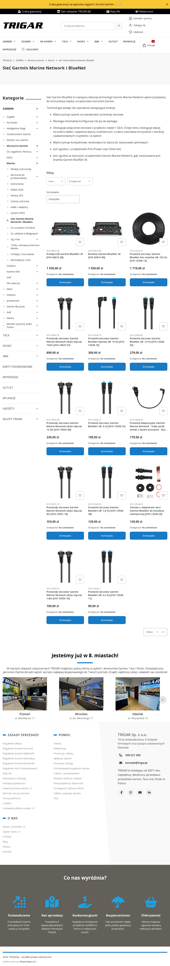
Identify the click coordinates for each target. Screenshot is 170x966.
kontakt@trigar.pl (136, 763)
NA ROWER (46, 41)
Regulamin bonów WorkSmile (19, 763)
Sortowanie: (52, 192)
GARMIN (7, 41)
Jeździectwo (13, 300)
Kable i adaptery (19, 207)
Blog (5, 841)
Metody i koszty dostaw (16, 793)
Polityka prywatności (14, 783)
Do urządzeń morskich (23, 227)
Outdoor (11, 265)
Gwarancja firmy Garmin (16, 788)
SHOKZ (81, 41)
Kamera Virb (13, 271)
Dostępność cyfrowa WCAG (69, 788)
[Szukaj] (119, 25)
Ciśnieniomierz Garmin (19, 134)
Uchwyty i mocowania (22, 254)
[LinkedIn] (149, 792)
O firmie (7, 836)
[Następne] (162, 699)
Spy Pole (15, 239)
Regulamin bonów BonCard (18, 748)
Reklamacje (60, 748)
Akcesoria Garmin (35, 60)
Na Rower (12, 122)
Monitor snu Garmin (17, 140)
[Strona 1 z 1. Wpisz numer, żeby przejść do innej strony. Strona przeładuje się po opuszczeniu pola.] (157, 632)
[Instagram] (130, 792)
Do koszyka (65, 282)
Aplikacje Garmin (63, 758)
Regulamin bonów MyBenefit (18, 753)
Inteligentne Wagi (16, 128)
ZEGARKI (26, 41)
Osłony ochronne (20, 201)
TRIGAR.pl (7, 60)
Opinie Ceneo (10, 831)
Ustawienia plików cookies (17, 808)
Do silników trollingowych (24, 233)
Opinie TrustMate (13, 826)
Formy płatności (11, 798)
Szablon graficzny (19, 961)
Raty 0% (7, 773)
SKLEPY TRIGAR (12, 419)
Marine (51, 60)
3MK (96, 41)
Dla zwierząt (13, 283)
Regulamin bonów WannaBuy (19, 758)
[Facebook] (121, 792)
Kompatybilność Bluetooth (68, 783)
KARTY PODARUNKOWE (17, 367)
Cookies (7, 803)
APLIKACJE (9, 398)
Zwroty (57, 743)
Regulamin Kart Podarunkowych (20, 768)
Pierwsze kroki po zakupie (68, 778)
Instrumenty (17, 183)
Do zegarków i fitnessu (19, 151)
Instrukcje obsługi (63, 763)
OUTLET (113, 41)
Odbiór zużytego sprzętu (67, 793)
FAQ (56, 798)
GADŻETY (8, 408)
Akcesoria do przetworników (19, 176)
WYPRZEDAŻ (9, 49)
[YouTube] (140, 792)
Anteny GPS (17, 195)
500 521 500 (132, 755)
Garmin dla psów (16, 306)
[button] (167, 4)
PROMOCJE (129, 41)
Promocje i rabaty (63, 753)
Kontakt (7, 851)
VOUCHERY (32, 49)
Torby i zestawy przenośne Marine (25, 247)
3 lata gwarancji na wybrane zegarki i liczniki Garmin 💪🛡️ (85, 4)
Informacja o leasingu (14, 778)
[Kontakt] (140, 18)
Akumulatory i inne (21, 260)
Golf (9, 277)
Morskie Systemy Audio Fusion (19, 325)
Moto (10, 157)
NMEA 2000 (17, 189)
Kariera (6, 846)
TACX (65, 41)
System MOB (18, 213)
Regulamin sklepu (12, 743)
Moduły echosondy (21, 169)
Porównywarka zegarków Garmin (71, 768)
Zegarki (11, 116)
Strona (149, 632)
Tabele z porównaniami (66, 773)
